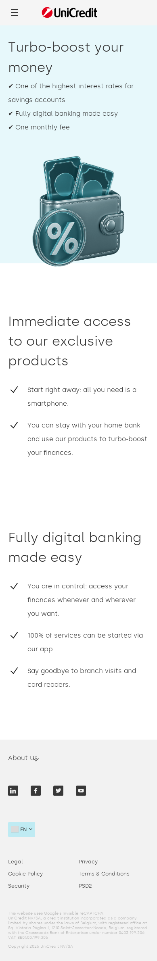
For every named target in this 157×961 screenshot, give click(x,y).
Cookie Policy (25, 874)
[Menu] (14, 12)
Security (18, 886)
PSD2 (85, 886)
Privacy (88, 862)
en (19, 829)
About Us (23, 758)
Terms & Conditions (104, 874)
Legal (15, 862)
